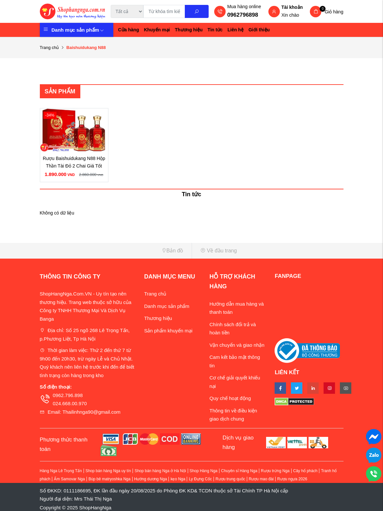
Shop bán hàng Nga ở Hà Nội (160, 471)
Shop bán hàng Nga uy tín (108, 471)
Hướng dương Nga (150, 479)
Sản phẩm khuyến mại (168, 330)
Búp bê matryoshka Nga (109, 479)
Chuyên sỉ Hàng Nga (239, 471)
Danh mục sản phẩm (78, 30)
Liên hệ (236, 29)
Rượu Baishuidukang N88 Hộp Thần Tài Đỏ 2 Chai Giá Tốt (74, 162)
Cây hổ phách (305, 471)
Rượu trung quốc (230, 479)
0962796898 (242, 15)
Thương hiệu (189, 29)
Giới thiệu (259, 29)
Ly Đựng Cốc (200, 479)
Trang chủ (49, 47)
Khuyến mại (157, 29)
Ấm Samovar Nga (69, 479)
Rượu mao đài (261, 479)
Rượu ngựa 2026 (292, 479)
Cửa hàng (128, 29)
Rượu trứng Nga (275, 471)
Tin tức (215, 29)
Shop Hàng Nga (203, 471)
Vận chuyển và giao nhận (236, 345)
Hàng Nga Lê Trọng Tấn (61, 471)
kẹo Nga (177, 479)
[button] (113, 250)
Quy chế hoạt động (230, 398)
